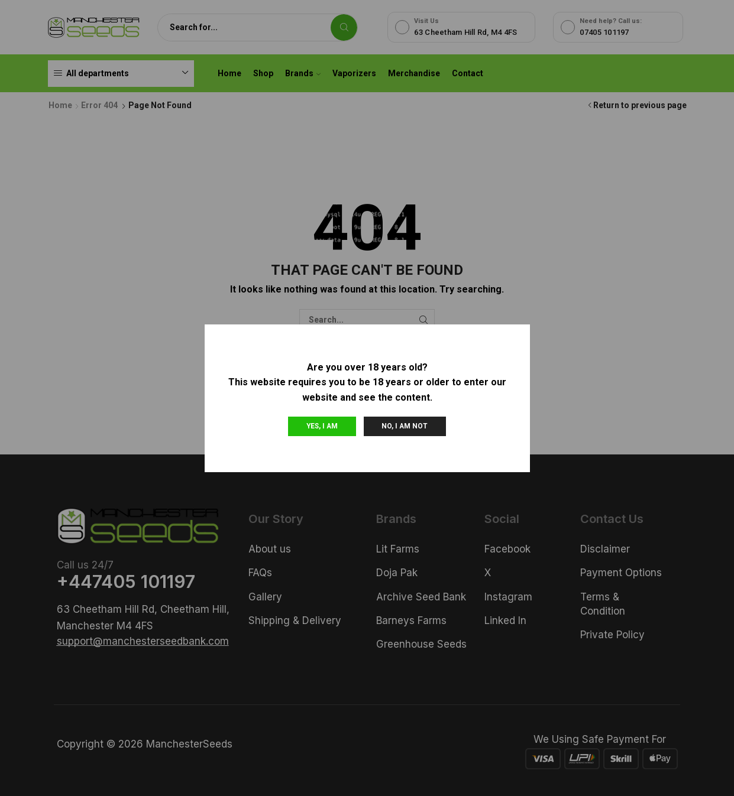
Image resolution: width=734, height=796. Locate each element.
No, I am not (404, 426)
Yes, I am (322, 426)
